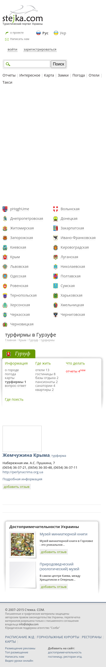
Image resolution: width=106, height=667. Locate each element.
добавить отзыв (16, 486)
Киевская (18, 247)
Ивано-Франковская (78, 237)
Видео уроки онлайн (19, 660)
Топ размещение (16, 652)
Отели (94, 75)
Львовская (19, 266)
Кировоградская (75, 247)
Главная (10, 340)
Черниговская (73, 314)
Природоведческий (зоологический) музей (59, 566)
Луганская (69, 256)
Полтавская (71, 276)
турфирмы (48, 340)
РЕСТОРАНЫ (91, 637)
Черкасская (20, 314)
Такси (7, 82)
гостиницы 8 (45, 374)
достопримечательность (65, 652)
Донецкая (69, 218)
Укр (63, 33)
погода (10, 374)
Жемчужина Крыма (34, 455)
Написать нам (19, 39)
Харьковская (72, 295)
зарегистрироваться (40, 49)
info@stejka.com (28, 624)
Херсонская (20, 304)
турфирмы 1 (15, 381)
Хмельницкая (72, 304)
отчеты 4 (73, 371)
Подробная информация (22, 479)
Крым (15, 256)
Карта (49, 75)
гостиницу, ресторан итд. (65, 656)
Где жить (43, 363)
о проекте (17, 32)
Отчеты (9, 75)
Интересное (29, 75)
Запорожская (21, 237)
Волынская (70, 208)
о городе (12, 370)
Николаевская (73, 266)
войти (12, 49)
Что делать (75, 363)
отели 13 (42, 370)
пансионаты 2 (46, 381)
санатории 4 (45, 385)
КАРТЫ (10, 641)
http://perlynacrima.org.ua (23, 472)
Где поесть (14, 399)
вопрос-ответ (15, 385)
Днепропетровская (26, 218)
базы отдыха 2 (46, 377)
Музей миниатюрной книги (63, 534)
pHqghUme (19, 208)
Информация (16, 363)
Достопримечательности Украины (44, 526)
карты (9, 377)
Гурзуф (33, 340)
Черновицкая (22, 324)
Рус (45, 33)
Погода (78, 75)
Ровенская (19, 285)
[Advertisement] (53, 146)
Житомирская (22, 228)
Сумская (68, 285)
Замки (63, 75)
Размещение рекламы (20, 648)
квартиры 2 (44, 389)
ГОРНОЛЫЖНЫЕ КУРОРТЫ (58, 637)
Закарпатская (72, 228)
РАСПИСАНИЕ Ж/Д (19, 637)
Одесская (18, 276)
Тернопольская (23, 295)
